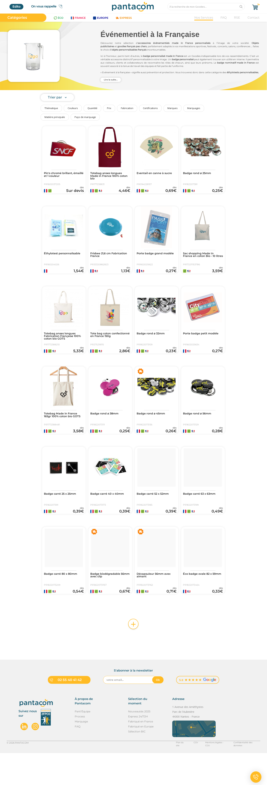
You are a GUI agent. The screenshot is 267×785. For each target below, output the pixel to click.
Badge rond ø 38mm (106, 429)
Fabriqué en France (140, 753)
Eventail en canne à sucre (156, 173)
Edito (16, 6)
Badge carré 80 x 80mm (62, 600)
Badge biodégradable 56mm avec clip (107, 602)
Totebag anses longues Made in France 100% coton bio (108, 176)
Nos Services (203, 17)
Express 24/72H (138, 748)
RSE (237, 17)
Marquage (81, 753)
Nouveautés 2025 (139, 743)
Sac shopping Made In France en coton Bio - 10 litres (201, 261)
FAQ (223, 17)
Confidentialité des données (244, 774)
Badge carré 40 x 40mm (109, 515)
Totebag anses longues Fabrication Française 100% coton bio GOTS (61, 347)
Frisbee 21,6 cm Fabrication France (104, 260)
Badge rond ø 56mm (198, 429)
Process (80, 748)
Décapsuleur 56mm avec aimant (156, 602)
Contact (254, 17)
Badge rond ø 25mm (198, 173)
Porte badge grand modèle (151, 260)
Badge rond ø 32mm (152, 344)
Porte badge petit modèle (196, 346)
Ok (158, 711)
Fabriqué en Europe (141, 758)
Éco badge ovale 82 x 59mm (199, 602)
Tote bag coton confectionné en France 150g (108, 347)
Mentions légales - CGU (211, 774)
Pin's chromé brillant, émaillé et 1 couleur (60, 175)
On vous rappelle (48, 6)
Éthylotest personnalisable (56, 260)
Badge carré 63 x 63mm (201, 515)
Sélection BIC (137, 763)
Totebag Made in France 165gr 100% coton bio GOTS (62, 432)
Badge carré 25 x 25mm (62, 515)
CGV (190, 774)
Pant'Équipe (82, 743)
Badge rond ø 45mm (152, 429)
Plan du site (175, 774)
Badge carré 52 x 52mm (154, 515)
